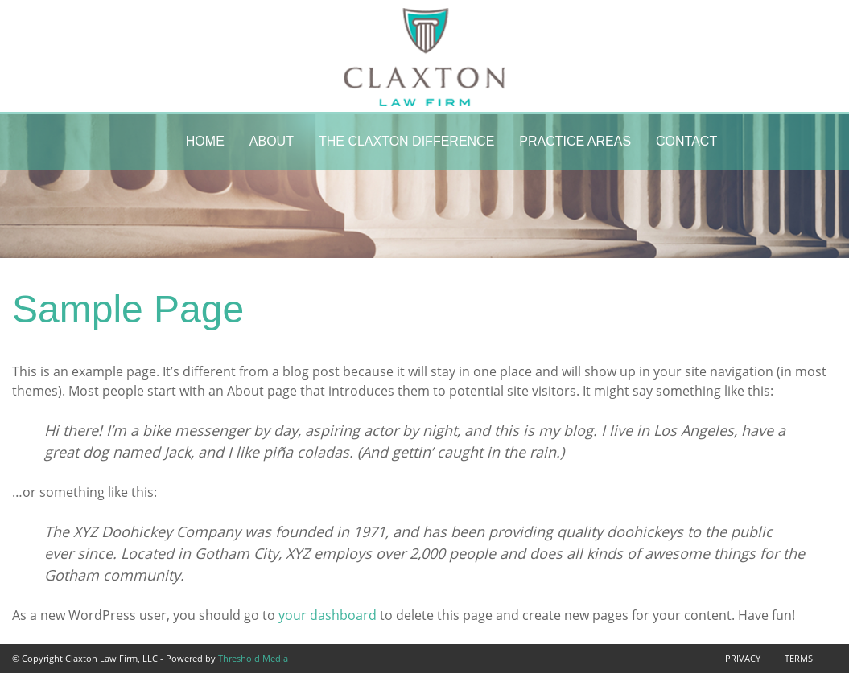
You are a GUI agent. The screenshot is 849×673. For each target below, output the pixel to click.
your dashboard (327, 615)
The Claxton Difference (406, 141)
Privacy (742, 658)
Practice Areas (575, 141)
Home (205, 141)
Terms (799, 658)
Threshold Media (253, 658)
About (271, 141)
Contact (686, 141)
